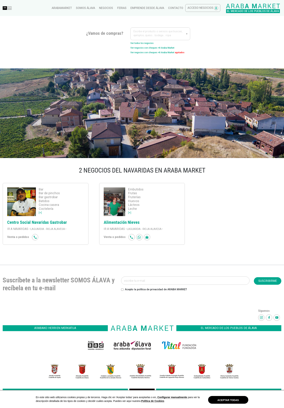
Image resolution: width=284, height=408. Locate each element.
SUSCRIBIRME (267, 288)
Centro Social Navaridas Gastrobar (42, 229)
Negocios (167, 8)
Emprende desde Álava (208, 8)
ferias (182, 8)
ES (66, 7)
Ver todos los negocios (145, 43)
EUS (73, 7)
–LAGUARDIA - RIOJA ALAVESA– (49, 236)
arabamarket (123, 8)
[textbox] (160, 34)
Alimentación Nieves (125, 229)
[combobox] (160, 33)
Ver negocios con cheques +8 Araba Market (159, 49)
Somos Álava (146, 8)
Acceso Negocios (263, 8)
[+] (40, 220)
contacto (236, 8)
